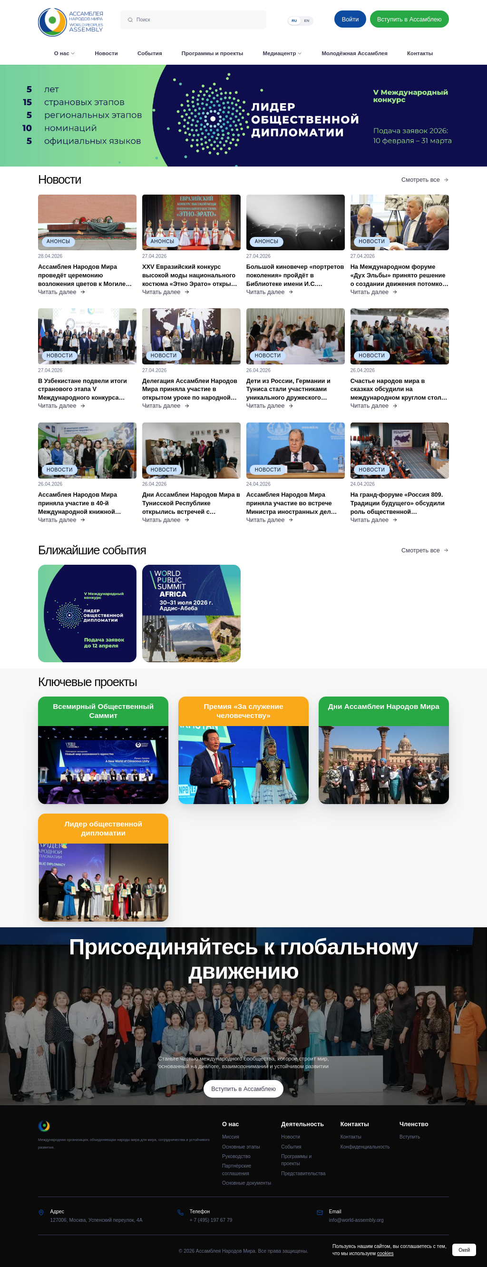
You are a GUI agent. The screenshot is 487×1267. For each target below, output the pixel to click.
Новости (290, 1136)
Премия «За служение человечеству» (243, 710)
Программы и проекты (296, 1160)
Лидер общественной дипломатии (103, 828)
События (291, 1146)
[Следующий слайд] (426, 115)
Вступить (409, 1136)
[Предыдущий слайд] (61, 115)
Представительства (303, 1173)
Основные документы (246, 1183)
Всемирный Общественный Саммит (103, 710)
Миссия (230, 1136)
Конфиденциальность (365, 1146)
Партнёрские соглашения (236, 1169)
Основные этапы (241, 1146)
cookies (385, 1253)
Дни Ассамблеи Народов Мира (383, 706)
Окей (464, 1250)
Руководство (236, 1156)
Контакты (351, 1136)
